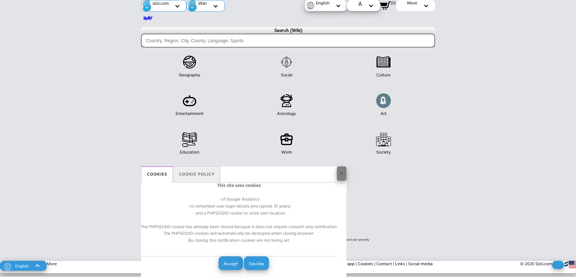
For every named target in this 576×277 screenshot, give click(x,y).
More (52, 264)
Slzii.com (543, 264)
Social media (420, 264)
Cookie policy (197, 174)
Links (400, 264)
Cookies (157, 174)
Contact (384, 264)
